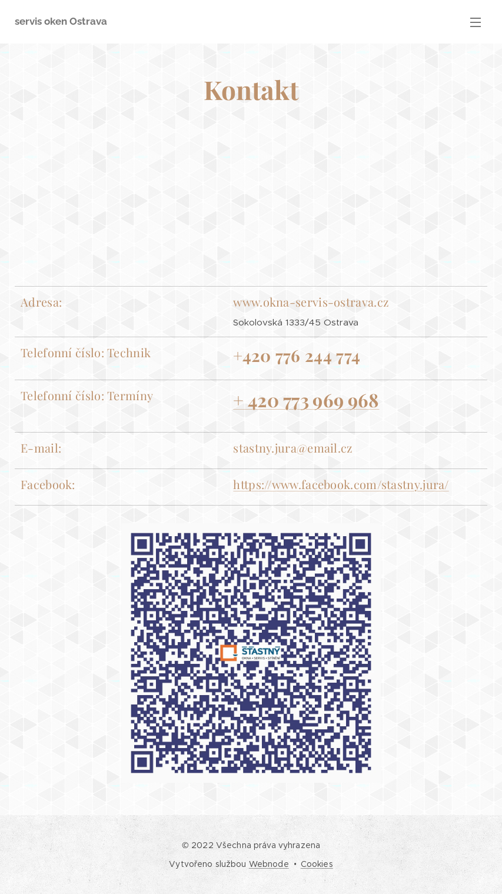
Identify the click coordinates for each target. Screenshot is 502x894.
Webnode (269, 864)
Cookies (317, 864)
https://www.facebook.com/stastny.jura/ (340, 484)
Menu (475, 22)
